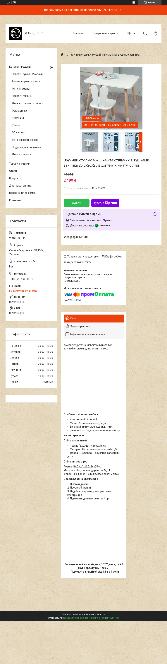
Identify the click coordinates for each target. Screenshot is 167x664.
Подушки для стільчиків (26, 147)
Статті (13, 170)
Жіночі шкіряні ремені (25, 139)
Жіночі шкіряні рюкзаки (26, 81)
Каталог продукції (20, 66)
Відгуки (13, 178)
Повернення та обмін (22, 192)
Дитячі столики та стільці (27, 103)
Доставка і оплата (20, 185)
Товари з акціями (19, 163)
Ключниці (18, 117)
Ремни (16, 125)
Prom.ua (101, 614)
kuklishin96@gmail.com (23, 290)
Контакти (15, 200)
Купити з (105, 203)
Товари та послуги (103, 33)
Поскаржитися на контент (75, 618)
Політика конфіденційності (105, 618)
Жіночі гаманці (21, 88)
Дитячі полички (21, 154)
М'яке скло (18, 132)
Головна (78, 33)
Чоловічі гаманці (22, 95)
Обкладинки (19, 110)
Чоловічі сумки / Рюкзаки (27, 74)
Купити (76, 203)
